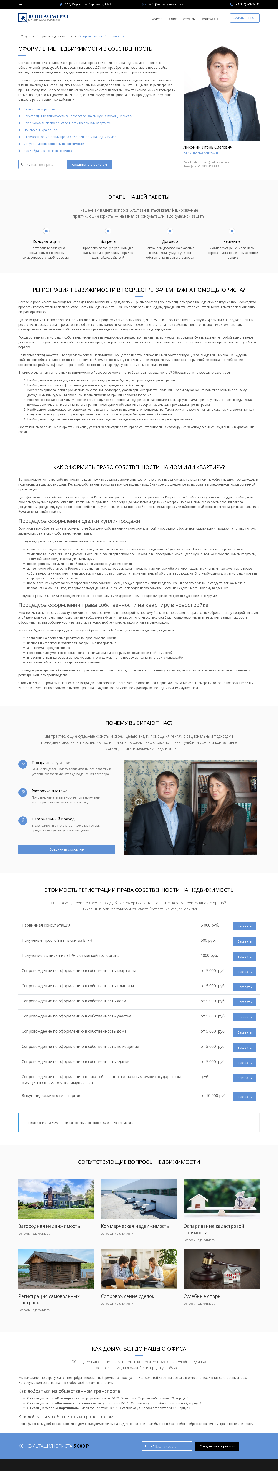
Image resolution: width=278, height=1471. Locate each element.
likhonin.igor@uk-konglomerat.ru (213, 162)
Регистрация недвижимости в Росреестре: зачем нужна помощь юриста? (78, 116)
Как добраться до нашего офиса (48, 151)
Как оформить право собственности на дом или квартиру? (67, 123)
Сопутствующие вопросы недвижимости (54, 144)
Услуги (156, 19)
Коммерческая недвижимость (135, 1226)
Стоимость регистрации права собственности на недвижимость (72, 137)
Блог (173, 19)
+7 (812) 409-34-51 (248, 4)
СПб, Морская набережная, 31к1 (88, 4)
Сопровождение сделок (127, 1296)
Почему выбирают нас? (41, 130)
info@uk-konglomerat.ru (166, 4)
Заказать (245, 926)
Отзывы (189, 19)
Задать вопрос (244, 18)
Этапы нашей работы (39, 109)
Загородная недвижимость (49, 1226)
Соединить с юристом (89, 164)
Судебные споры (203, 1296)
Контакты (210, 19)
